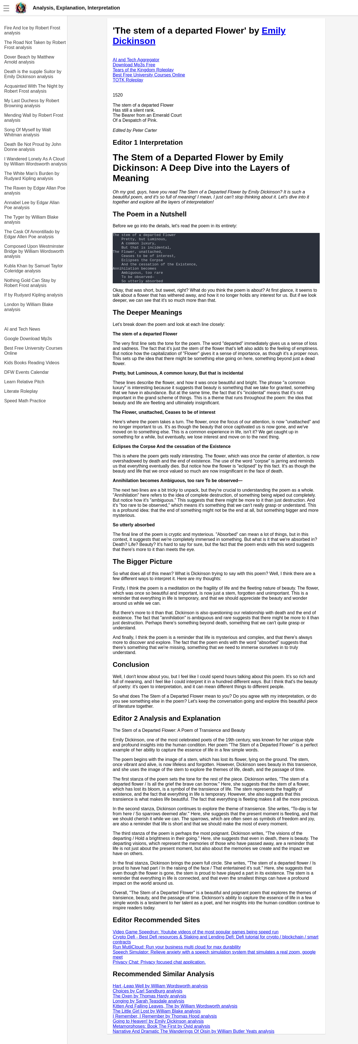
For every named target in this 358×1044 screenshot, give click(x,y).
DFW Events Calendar (26, 372)
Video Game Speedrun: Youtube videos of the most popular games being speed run (196, 942)
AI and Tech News (22, 329)
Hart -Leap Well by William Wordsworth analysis (160, 996)
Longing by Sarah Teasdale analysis (148, 1011)
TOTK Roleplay (128, 80)
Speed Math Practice (25, 400)
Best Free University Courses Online (33, 351)
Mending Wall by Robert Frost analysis (33, 118)
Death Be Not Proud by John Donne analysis (32, 147)
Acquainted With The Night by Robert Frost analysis (33, 89)
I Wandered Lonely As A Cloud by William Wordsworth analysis (35, 161)
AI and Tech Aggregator (136, 59)
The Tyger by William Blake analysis (31, 220)
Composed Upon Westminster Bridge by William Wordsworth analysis (34, 251)
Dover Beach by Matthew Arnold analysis (29, 59)
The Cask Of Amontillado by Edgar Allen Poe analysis (32, 234)
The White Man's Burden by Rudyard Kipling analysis (31, 176)
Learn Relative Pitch (24, 381)
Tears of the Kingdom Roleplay (143, 69)
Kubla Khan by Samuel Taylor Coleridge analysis (33, 268)
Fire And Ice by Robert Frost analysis (32, 30)
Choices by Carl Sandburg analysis (147, 1001)
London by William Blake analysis (28, 307)
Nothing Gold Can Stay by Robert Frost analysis (30, 283)
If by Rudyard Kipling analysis (33, 295)
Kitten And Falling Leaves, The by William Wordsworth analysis (175, 1016)
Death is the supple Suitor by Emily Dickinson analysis (33, 74)
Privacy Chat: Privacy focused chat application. (159, 972)
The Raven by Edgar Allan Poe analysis (34, 190)
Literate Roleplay (21, 391)
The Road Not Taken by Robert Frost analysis (35, 45)
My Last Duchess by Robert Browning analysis (31, 103)
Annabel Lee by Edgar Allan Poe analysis (31, 205)
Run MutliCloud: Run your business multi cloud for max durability (177, 957)
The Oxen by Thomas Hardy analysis (149, 1006)
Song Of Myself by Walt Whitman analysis (27, 132)
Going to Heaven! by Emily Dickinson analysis (158, 1031)
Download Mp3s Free (134, 64)
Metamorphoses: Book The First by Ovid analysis (161, 1036)
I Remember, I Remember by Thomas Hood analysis (165, 1026)
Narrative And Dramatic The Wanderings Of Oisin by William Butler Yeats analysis (193, 1041)
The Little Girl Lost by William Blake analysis (157, 1021)
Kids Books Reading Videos (31, 362)
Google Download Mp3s (28, 338)
